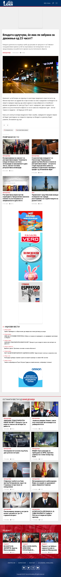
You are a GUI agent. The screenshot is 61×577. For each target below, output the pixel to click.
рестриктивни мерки (22, 130)
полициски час (9, 130)
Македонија (7, 52)
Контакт (32, 563)
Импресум (11, 563)
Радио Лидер (8, 3)
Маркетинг (22, 563)
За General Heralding (45, 563)
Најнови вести (12, 326)
